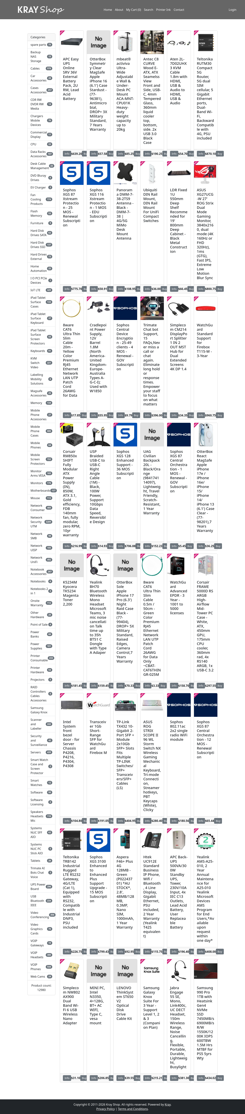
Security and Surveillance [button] (41, 740)
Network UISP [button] (41, 548)
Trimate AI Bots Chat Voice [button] (41, 872)
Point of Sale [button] (41, 625)
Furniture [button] (41, 223)
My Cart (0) (133, 10)
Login (232, 10)
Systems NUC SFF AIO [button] (41, 832)
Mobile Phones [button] (41, 445)
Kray (168, 1104)
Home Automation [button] (41, 268)
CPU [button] (41, 144)
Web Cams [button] (41, 977)
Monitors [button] (41, 483)
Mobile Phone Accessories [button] (41, 414)
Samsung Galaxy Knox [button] (39, 710)
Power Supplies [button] (41, 646)
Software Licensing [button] (41, 802)
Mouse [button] (41, 498)
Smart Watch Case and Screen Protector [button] (41, 766)
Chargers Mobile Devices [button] (41, 120)
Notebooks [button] (41, 581)
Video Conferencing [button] (41, 915)
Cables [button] (41, 68)
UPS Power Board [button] (41, 886)
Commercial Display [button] (41, 134)
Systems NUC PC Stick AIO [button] (41, 848)
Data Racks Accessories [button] (41, 154)
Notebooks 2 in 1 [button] (41, 591)
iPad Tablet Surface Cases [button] (41, 302)
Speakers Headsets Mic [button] (41, 816)
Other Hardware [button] (41, 615)
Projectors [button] (41, 680)
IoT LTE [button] (41, 290)
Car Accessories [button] (41, 78)
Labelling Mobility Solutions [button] (41, 379)
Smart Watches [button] (41, 782)
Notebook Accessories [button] (41, 571)
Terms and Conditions (133, 1109)
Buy (86, 153)
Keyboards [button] (41, 351)
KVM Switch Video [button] (41, 362)
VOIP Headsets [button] (41, 955)
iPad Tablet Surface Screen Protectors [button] (41, 336)
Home (108, 10)
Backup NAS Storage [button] (41, 56)
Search (148, 10)
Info (67, 153)
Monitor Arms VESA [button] (41, 473)
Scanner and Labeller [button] (41, 724)
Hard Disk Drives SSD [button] (41, 245)
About (119, 10)
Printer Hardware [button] (41, 670)
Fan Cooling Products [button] (41, 199)
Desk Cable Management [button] (41, 166)
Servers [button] (41, 752)
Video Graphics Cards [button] (41, 929)
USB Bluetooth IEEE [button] (41, 900)
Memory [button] (41, 403)
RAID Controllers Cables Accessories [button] (41, 693)
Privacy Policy (105, 1109)
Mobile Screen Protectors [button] (41, 459)
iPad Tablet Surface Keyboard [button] (41, 318)
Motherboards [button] (41, 491)
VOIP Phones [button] (41, 967)
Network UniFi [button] (41, 560)
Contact (179, 10)
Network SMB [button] (41, 536)
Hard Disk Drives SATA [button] (41, 233)
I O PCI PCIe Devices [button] (41, 280)
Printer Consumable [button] (41, 658)
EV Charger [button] (41, 187)
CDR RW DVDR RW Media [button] (41, 104)
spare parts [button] (41, 45)
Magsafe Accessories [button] (41, 393)
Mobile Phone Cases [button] (41, 431)
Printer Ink (163, 10)
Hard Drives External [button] (41, 256)
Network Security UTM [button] (41, 521)
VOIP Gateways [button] (41, 943)
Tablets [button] (41, 861)
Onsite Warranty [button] (41, 603)
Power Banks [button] (41, 634)
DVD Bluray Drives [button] (41, 178)
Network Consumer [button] (41, 508)
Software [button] (41, 792)
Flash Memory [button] (41, 213)
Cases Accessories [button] (41, 90)
